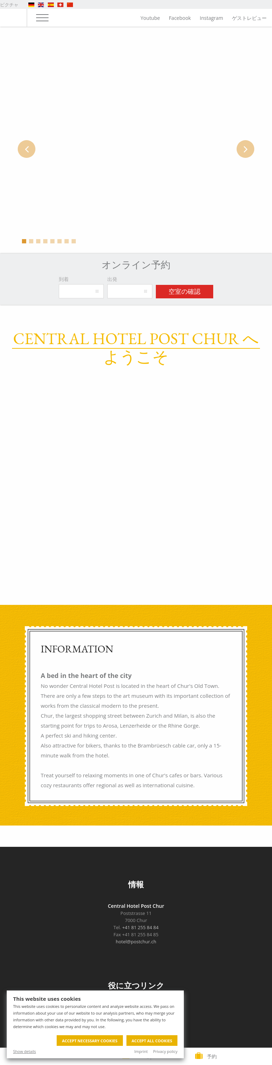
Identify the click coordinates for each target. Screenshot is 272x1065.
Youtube (150, 18)
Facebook (180, 18)
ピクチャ (9, 4)
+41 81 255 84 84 (140, 927)
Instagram (211, 18)
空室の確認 (184, 291)
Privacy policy (165, 1051)
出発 (112, 279)
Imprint (141, 1051)
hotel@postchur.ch (136, 941)
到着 (64, 279)
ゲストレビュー (249, 18)
